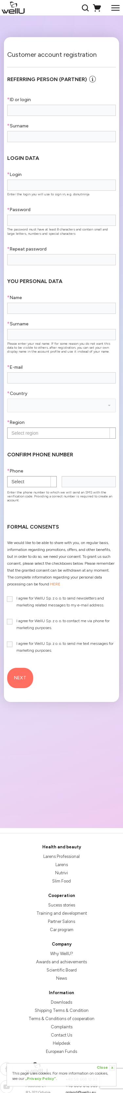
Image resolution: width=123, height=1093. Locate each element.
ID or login (19, 99)
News (61, 978)
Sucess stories (61, 905)
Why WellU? (61, 953)
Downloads (61, 1002)
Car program (61, 929)
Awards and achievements (61, 961)
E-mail (15, 367)
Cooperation (61, 895)
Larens (61, 864)
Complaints (61, 1026)
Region (16, 422)
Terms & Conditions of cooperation (61, 1018)
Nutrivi (61, 872)
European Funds (61, 1051)
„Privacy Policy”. (41, 1078)
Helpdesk (61, 1043)
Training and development (61, 913)
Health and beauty (61, 846)
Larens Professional (61, 856)
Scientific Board (62, 970)
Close (106, 1067)
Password (19, 209)
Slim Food (61, 881)
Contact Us (61, 1035)
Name (14, 297)
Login (14, 174)
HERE (55, 584)
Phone (15, 471)
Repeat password (27, 249)
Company (62, 944)
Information (61, 992)
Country (17, 393)
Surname (18, 126)
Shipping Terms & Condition (62, 1010)
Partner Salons (61, 921)
